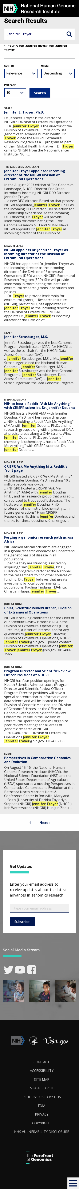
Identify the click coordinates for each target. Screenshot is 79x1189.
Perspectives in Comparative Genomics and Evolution (37, 760)
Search (69, 34)
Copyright (41, 1123)
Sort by (9, 65)
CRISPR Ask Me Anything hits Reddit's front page (35, 468)
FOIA (41, 1105)
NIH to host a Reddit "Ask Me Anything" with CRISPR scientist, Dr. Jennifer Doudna (39, 405)
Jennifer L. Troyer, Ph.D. (24, 112)
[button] (73, 1183)
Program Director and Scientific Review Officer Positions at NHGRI (37, 673)
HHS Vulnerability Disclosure (41, 1131)
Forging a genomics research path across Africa (39, 539)
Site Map (41, 1079)
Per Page (10, 85)
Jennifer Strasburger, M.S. (26, 336)
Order (45, 65)
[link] (8, 970)
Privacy (41, 1114)
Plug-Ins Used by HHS (42, 1097)
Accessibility (42, 1070)
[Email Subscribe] (39, 908)
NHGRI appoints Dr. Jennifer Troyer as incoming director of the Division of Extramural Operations (36, 254)
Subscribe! (22, 921)
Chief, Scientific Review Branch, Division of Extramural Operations (38, 610)
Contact (41, 1062)
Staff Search (41, 1088)
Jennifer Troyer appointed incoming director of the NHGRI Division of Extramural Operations (34, 175)
